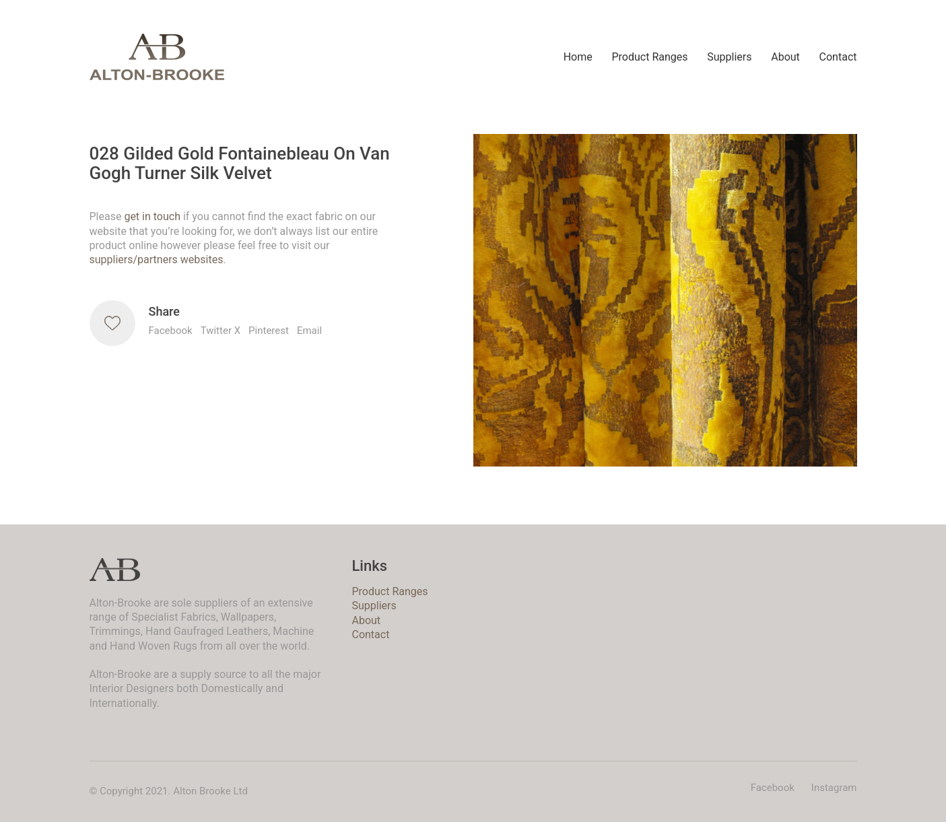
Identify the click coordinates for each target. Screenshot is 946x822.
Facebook (171, 330)
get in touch (152, 216)
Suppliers (373, 605)
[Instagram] (834, 788)
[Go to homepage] (157, 57)
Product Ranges (389, 591)
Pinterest (268, 330)
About (365, 620)
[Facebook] (773, 788)
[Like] (112, 323)
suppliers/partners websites (157, 259)
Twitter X (220, 330)
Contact (370, 634)
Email (309, 330)
